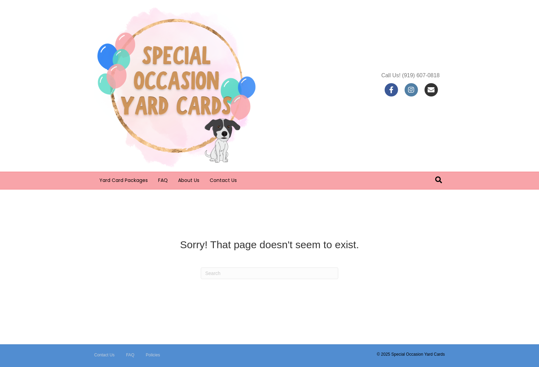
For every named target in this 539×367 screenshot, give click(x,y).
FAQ (163, 180)
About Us (188, 180)
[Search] (438, 180)
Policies (153, 355)
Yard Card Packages (123, 180)
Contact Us (223, 180)
